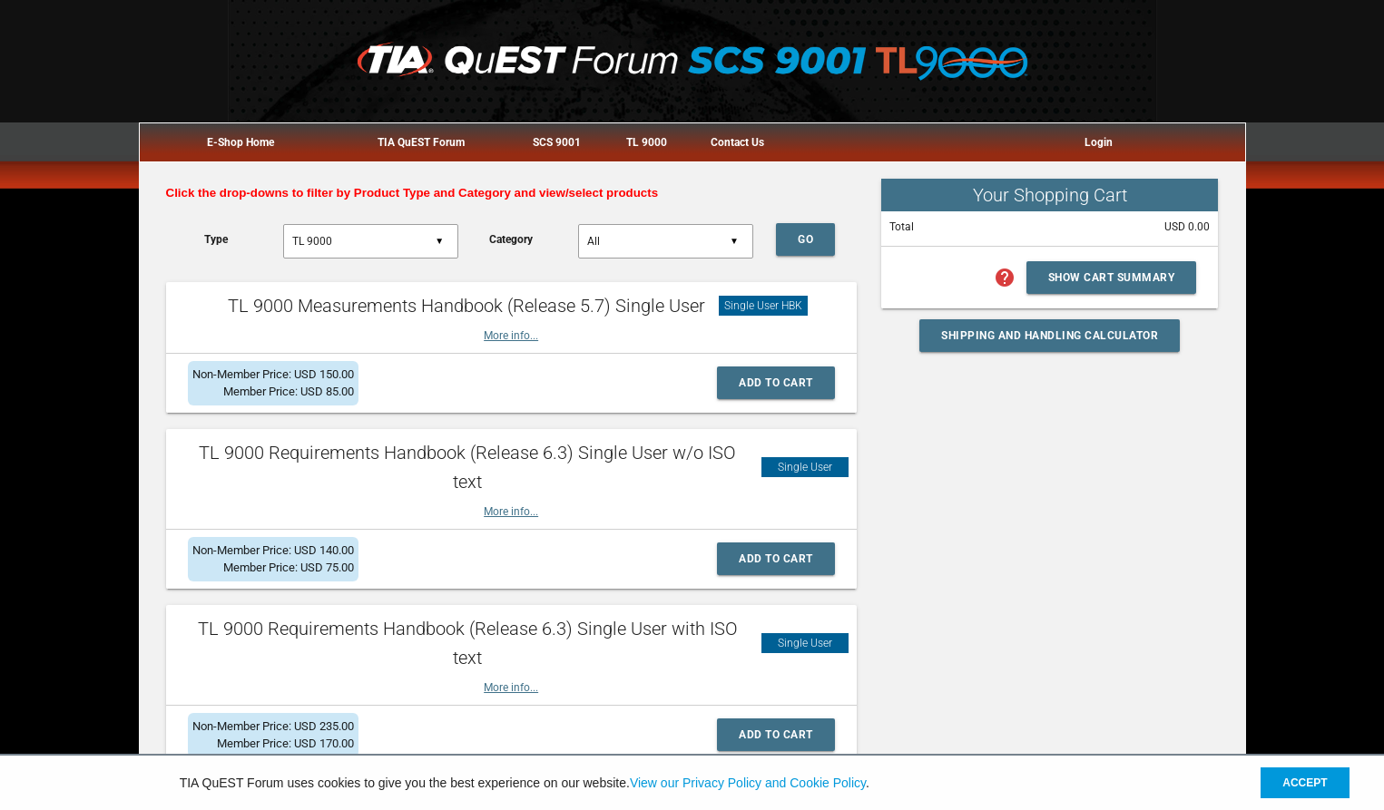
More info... (511, 335)
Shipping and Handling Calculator (1049, 335)
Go (805, 239)
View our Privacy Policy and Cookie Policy (748, 783)
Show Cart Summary (1111, 277)
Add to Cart (776, 382)
